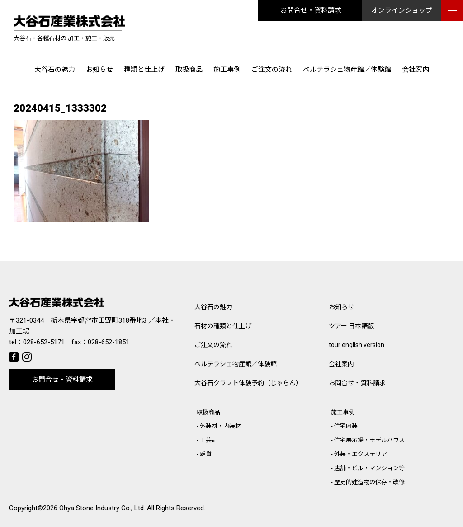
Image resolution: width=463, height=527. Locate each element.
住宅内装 (346, 426)
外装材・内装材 (220, 426)
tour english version (356, 344)
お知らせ (99, 70)
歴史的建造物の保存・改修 (369, 482)
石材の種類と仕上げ (222, 325)
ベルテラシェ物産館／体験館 (347, 70)
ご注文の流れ (271, 70)
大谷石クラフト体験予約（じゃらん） (248, 382)
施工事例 (227, 70)
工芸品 (208, 440)
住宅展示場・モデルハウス (369, 440)
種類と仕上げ (144, 70)
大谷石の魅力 (54, 70)
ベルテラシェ (235, 363)
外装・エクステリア (360, 454)
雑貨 (206, 454)
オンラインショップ (401, 10)
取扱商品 (189, 70)
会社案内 (415, 70)
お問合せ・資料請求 (310, 10)
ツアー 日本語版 (351, 325)
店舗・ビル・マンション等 (369, 468)
